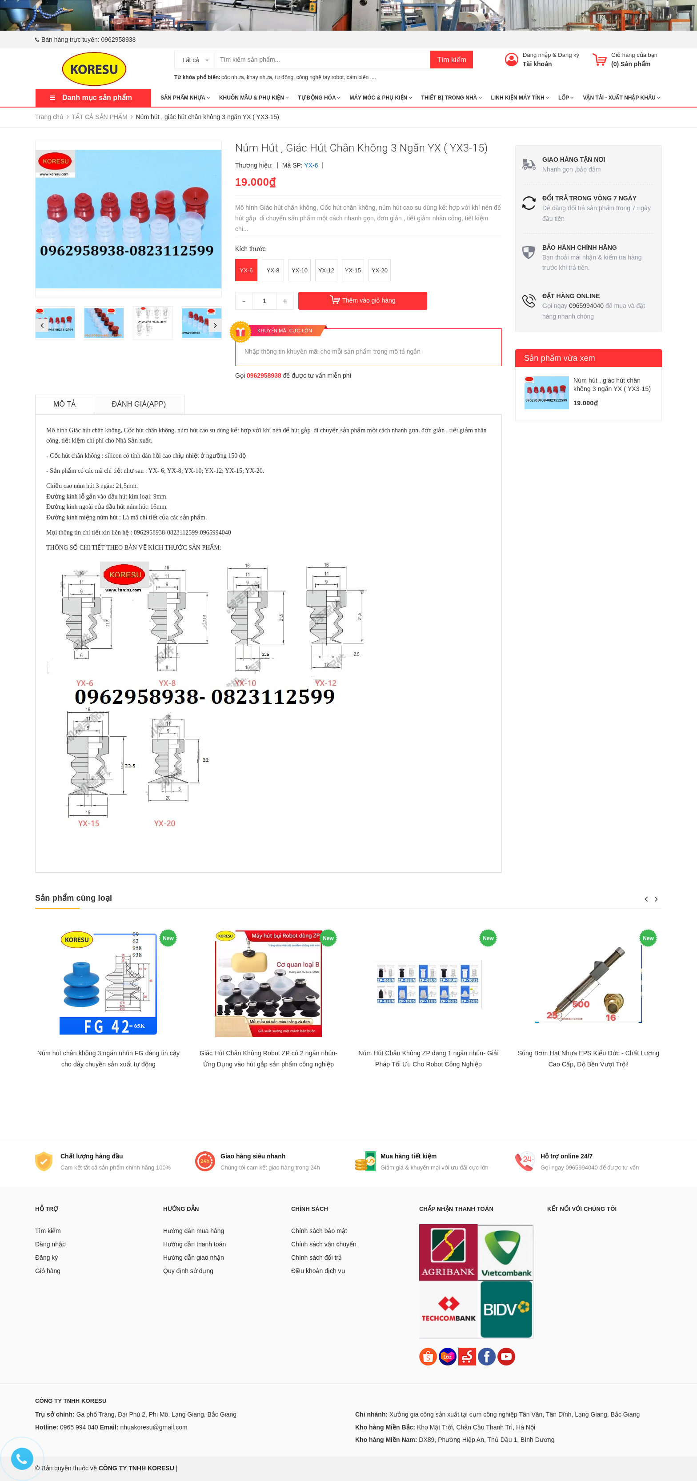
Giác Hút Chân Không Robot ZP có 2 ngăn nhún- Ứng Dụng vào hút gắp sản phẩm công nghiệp (268, 1059)
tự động (284, 77)
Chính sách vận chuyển (324, 1244)
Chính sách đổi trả (316, 1257)
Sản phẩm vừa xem (559, 358)
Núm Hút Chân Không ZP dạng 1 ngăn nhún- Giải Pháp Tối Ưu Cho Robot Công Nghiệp (428, 1059)
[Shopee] (428, 1355)
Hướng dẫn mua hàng (193, 1230)
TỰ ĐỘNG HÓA (319, 98)
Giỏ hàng (47, 1270)
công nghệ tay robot (320, 77)
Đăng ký (568, 55)
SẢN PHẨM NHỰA (185, 98)
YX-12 (326, 270)
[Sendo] (467, 1355)
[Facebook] (487, 1355)
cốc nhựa (232, 77)
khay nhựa (259, 77)
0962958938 (118, 39)
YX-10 (300, 270)
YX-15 (353, 270)
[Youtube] (506, 1355)
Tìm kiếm (451, 60)
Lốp (566, 98)
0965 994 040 (79, 1427)
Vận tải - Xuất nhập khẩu (621, 98)
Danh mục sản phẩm (97, 97)
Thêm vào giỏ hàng (368, 300)
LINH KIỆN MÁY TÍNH (520, 98)
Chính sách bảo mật (319, 1230)
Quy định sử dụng (188, 1270)
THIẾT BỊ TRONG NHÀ (451, 98)
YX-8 (273, 270)
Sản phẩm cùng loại (73, 898)
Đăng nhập (537, 55)
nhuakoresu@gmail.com (153, 1427)
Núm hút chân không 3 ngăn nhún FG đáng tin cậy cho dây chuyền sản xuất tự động (108, 1059)
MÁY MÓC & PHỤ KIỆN (380, 98)
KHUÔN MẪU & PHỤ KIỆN (254, 98)
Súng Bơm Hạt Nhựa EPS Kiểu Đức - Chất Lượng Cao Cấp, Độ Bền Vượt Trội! (589, 1059)
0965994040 (586, 305)
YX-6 (246, 270)
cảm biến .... (361, 77)
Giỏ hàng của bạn (634, 55)
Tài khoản (537, 64)
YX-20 (380, 270)
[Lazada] (448, 1355)
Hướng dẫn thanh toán (194, 1244)
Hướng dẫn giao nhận (193, 1257)
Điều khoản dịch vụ (318, 1270)
